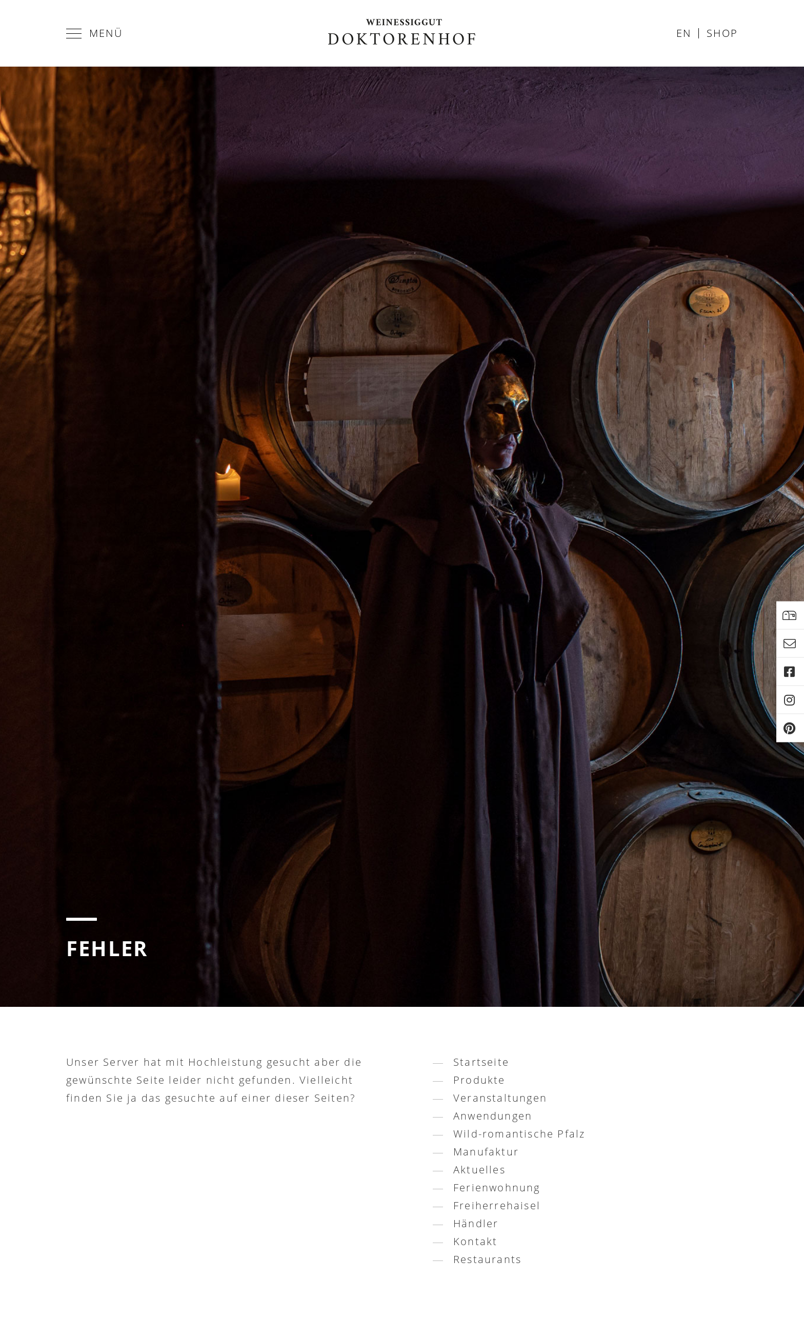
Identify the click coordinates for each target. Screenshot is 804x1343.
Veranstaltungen (500, 1098)
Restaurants (487, 1259)
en (683, 33)
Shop (722, 33)
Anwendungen (492, 1116)
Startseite (481, 1062)
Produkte (479, 1080)
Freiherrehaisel (496, 1205)
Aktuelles (479, 1169)
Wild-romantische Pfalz (519, 1134)
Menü (94, 33)
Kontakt (475, 1241)
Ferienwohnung (496, 1187)
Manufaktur (486, 1152)
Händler (475, 1223)
